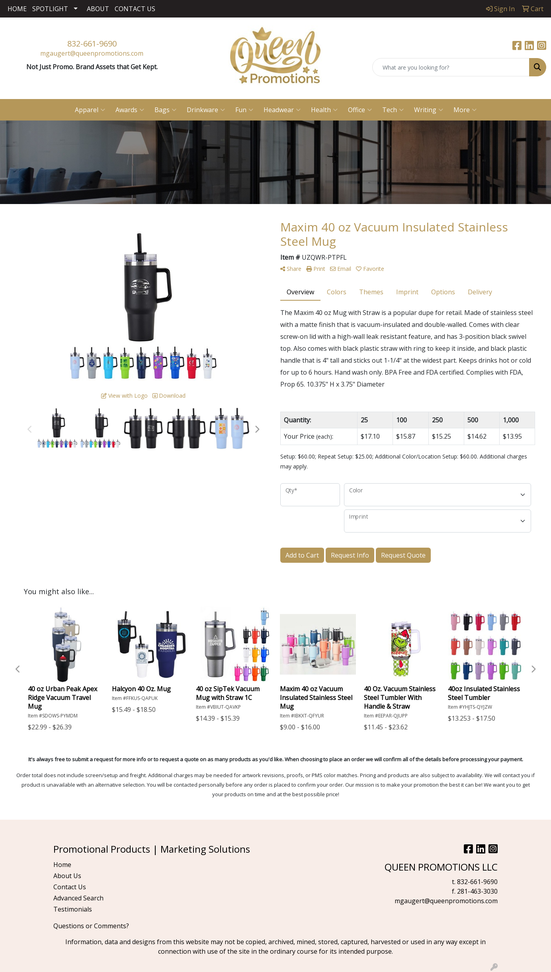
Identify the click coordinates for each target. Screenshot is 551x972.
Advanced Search (78, 898)
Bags (165, 110)
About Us (67, 875)
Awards (129, 110)
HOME (17, 8)
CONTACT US (135, 8)
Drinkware (206, 110)
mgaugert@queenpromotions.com (91, 53)
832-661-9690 (92, 43)
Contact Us (69, 887)
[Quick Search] (451, 67)
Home (62, 864)
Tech (393, 110)
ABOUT (98, 8)
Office (360, 110)
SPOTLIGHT (50, 8)
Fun (244, 110)
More (465, 110)
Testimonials (72, 909)
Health (324, 110)
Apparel (90, 110)
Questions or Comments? (91, 925)
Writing (428, 110)
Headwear (282, 110)
